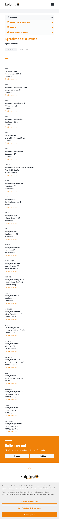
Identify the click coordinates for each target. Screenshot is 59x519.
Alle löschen (23, 50)
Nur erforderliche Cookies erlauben (29, 508)
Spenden (17, 456)
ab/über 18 (10, 50)
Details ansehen (11, 79)
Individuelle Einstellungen (29, 501)
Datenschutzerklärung (42, 492)
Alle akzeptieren (29, 515)
